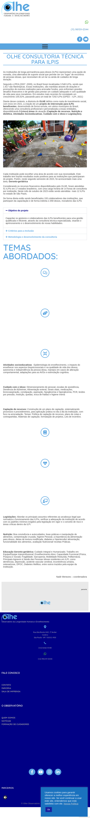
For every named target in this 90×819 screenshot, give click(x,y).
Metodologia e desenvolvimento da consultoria (32, 237)
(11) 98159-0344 (79, 29)
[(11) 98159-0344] (86, 22)
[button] (7, 144)
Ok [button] (48, 809)
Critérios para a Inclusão (21, 231)
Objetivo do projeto (18, 210)
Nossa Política (71, 803)
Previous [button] (5, 807)
